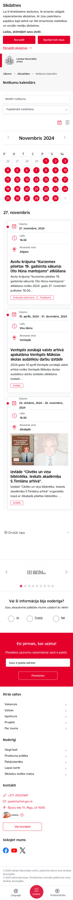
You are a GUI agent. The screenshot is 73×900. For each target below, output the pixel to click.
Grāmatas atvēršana (23, 297)
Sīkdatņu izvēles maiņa (19, 774)
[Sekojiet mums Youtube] (14, 850)
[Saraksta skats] (68, 122)
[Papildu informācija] (21, 814)
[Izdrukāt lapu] (36, 532)
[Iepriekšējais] (6, 572)
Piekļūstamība (14, 762)
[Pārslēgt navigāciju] (36, 892)
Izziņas (9, 710)
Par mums (11, 728)
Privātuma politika (16, 756)
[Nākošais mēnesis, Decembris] (64, 137)
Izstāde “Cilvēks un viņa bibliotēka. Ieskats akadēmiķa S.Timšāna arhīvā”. (36, 476)
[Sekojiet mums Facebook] (6, 850)
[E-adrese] (10, 815)
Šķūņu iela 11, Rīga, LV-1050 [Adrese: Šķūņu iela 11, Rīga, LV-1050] (26, 807)
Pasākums (45, 297)
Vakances (11, 704)
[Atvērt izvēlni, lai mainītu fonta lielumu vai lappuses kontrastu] (57, 893)
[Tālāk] (66, 572)
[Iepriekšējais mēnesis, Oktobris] (8, 137)
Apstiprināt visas (53, 40)
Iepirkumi (11, 716)
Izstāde (17, 385)
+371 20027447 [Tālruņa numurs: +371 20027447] (18, 795)
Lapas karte (12, 768)
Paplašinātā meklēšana (20, 109)
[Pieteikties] (37, 676)
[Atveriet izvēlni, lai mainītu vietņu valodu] (16, 893)
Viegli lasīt (11, 749)
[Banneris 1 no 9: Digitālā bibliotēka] (36, 572)
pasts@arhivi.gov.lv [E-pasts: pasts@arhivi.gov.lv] (20, 801)
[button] (46, 161)
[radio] (13, 618)
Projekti (10, 722)
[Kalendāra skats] (59, 122)
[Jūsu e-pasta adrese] (38, 663)
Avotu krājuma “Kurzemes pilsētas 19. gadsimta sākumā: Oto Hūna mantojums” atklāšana (38, 266)
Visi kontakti (22, 826)
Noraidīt (19, 40)
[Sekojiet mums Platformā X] (23, 850)
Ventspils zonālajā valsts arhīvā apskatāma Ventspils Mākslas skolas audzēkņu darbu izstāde (37, 355)
